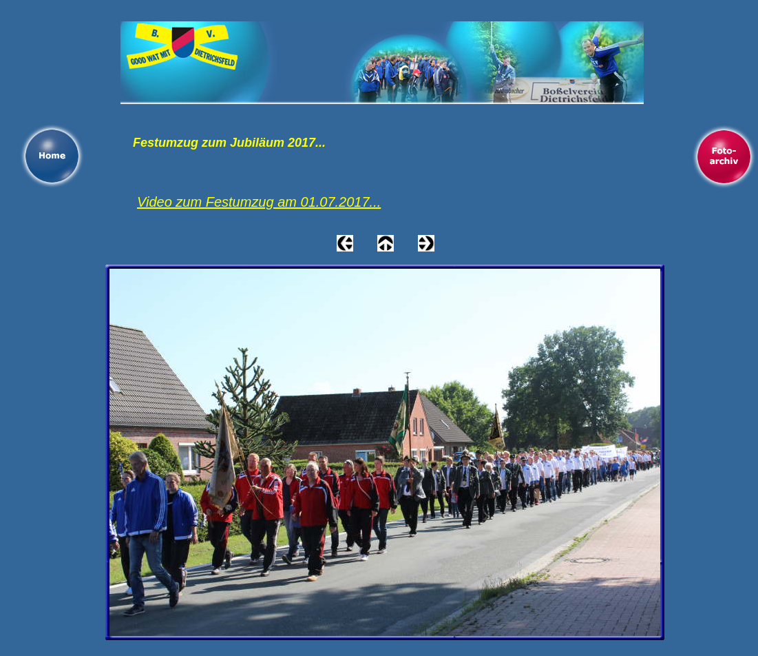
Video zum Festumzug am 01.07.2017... (259, 201)
